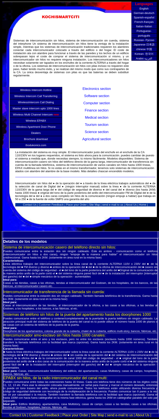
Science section (96, 132)
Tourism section (96, 124)
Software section (96, 96)
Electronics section (97, 89)
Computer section (96, 103)
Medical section (96, 117)
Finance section (96, 110)
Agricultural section (96, 139)
